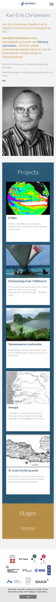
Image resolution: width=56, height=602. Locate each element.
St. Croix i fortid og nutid (23, 470)
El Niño (12, 218)
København (28, 528)
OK (28, 598)
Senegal (13, 407)
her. (4, 80)
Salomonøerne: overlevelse (25, 344)
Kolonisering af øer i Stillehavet (27, 281)
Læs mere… (43, 593)
